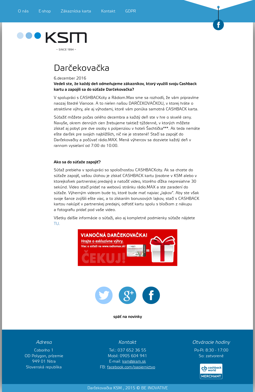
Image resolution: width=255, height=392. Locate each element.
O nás (23, 11)
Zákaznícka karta (76, 11)
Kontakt (108, 11)
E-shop (45, 11)
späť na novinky (127, 316)
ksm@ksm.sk (134, 361)
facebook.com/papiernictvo (131, 367)
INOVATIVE (158, 388)
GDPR (130, 11)
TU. (57, 223)
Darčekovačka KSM (104, 388)
